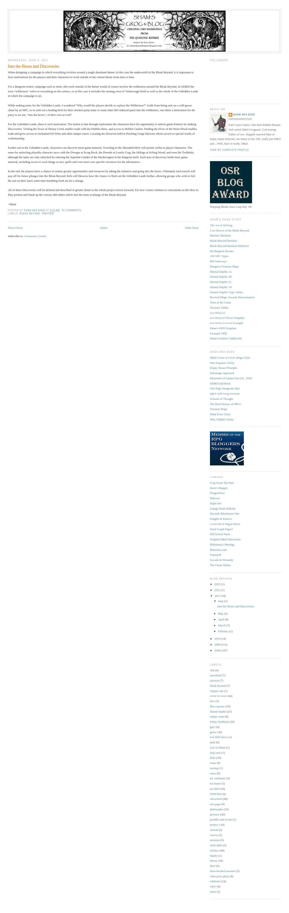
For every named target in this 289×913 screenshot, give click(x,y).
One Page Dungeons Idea (225, 388)
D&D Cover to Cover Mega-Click (230, 357)
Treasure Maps (218, 409)
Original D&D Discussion (225, 539)
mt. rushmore (218, 778)
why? (213, 886)
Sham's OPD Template (223, 328)
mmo (213, 773)
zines (213, 891)
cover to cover (218, 696)
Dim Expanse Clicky (222, 363)
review (214, 835)
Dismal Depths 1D (221, 287)
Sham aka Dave (244, 114)
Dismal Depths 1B (221, 276)
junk (212, 742)
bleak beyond (30, 213)
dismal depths (218, 711)
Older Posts (191, 227)
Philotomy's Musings (222, 544)
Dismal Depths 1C (221, 282)
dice (212, 701)
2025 (217, 584)
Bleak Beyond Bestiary (223, 240)
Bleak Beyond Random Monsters (229, 246)
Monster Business (220, 235)
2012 (217, 590)
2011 (217, 596)
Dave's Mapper (219, 488)
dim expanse (217, 706)
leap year (215, 752)
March (222, 625)
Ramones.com (218, 549)
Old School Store (220, 534)
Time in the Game (220, 302)
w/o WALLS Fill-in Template (227, 317)
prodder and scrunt (221, 819)
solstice (214, 850)
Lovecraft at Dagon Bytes (225, 524)
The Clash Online (220, 565)
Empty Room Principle (223, 367)
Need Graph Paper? (221, 529)
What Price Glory (220, 414)
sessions (215, 840)
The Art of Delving (221, 225)
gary (212, 727)
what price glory (219, 876)
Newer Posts (15, 227)
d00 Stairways (218, 261)
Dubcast (215, 498)
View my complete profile (229, 150)
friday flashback (219, 721)
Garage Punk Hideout (222, 508)
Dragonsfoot (217, 493)
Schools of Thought (221, 398)
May (221, 613)
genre (213, 732)
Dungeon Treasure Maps (224, 266)
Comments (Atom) (35, 236)
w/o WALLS (217, 313)
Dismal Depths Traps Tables (226, 292)
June (221, 601)
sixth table (216, 845)
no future (215, 783)
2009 (217, 644)
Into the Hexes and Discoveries (33, 66)
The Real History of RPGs (225, 404)
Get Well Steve (219, 737)
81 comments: (72, 210)
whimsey (215, 881)
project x (215, 824)
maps (213, 763)
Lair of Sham (218, 747)
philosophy (216, 809)
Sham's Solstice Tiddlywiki (226, 338)
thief (212, 866)
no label (214, 788)
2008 (217, 650)
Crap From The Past (222, 482)
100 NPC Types (219, 256)
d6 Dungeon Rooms (221, 251)
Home (103, 227)
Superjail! (215, 554)
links (213, 757)
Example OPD (218, 333)
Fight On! (215, 503)
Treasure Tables (219, 307)
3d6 (212, 670)
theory (213, 860)
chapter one (217, 691)
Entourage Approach (222, 373)
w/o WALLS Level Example (226, 323)
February (223, 631)
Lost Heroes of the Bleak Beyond (229, 230)
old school (216, 799)
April (221, 619)
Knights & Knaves (221, 518)
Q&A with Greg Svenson (225, 393)
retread (214, 830)
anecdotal (215, 675)
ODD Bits (216, 794)
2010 (217, 638)
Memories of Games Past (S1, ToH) (231, 378)
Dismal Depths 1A (221, 271)
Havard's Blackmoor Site (224, 513)
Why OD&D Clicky (222, 419)
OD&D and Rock (220, 383)
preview (48, 213)
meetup (214, 768)
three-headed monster (222, 871)
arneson (214, 680)
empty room (217, 716)
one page (215, 804)
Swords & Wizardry (221, 560)
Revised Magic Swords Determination (232, 297)
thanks (214, 855)
